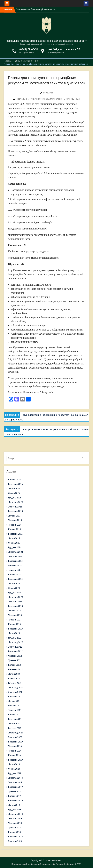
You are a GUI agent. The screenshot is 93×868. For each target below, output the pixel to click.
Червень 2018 (15, 823)
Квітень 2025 (14, 529)
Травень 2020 (15, 751)
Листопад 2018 (15, 814)
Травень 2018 (15, 827)
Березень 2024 (15, 579)
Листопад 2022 (15, 642)
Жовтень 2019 (15, 782)
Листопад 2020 (15, 733)
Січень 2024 (14, 588)
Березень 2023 (15, 629)
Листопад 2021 (15, 687)
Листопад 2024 (15, 552)
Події (77, 99)
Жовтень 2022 (15, 647)
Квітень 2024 (14, 574)
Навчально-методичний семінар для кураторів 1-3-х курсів (45, 99)
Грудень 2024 (14, 547)
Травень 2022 (15, 660)
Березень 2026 (15, 484)
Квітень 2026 (14, 479)
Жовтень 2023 (15, 601)
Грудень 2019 (14, 773)
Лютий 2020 (14, 764)
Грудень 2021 (14, 683)
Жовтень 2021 (15, 692)
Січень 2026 (14, 493)
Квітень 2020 (14, 755)
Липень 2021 (14, 701)
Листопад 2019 (15, 778)
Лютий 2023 (14, 633)
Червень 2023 (15, 615)
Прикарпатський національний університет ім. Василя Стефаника (42, 864)
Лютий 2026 (14, 489)
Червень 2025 (15, 520)
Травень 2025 (15, 525)
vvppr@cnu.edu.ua (26, 52)
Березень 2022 (15, 669)
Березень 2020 (15, 760)
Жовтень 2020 (15, 737)
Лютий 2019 (14, 805)
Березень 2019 (15, 800)
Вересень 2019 (15, 787)
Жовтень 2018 (15, 818)
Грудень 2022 (14, 638)
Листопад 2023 (15, 597)
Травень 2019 (15, 791)
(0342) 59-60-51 (28, 49)
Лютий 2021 (14, 724)
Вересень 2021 (15, 696)
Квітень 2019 (14, 796)
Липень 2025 (14, 516)
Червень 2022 (15, 656)
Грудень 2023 (14, 592)
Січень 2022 (14, 678)
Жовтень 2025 (15, 507)
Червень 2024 (15, 565)
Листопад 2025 (15, 502)
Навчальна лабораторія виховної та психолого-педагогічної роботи (46, 40)
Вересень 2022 (15, 651)
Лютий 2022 (14, 674)
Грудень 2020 (14, 728)
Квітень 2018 (14, 832)
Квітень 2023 (14, 624)
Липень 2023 (14, 611)
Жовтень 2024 (15, 556)
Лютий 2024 (14, 583)
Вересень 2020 (15, 742)
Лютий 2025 (14, 538)
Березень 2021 (15, 719)
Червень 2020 (15, 746)
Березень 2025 (15, 534)
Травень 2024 (15, 570)
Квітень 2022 (14, 665)
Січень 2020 (14, 769)
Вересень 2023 (15, 606)
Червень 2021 (15, 705)
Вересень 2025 (15, 511)
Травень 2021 (15, 710)
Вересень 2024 (15, 561)
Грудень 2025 (14, 498)
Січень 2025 (14, 543)
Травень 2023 (15, 620)
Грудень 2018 (14, 809)
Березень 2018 (15, 836)
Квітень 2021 (14, 714)
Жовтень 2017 (15, 841)
